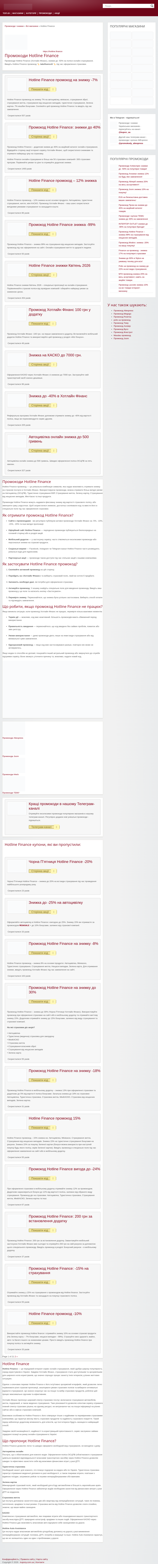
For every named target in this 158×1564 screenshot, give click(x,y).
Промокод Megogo (122, 314)
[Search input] (127, 6)
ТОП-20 (6, 13)
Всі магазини (32, 26)
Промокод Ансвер (122, 326)
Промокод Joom (121, 338)
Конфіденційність (10, 1559)
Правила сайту (27, 1559)
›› (17, 1356)
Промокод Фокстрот (123, 332)
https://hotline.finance (52, 51)
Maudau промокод (122, 335)
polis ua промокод (122, 320)
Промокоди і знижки (14, 26)
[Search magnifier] (152, 6)
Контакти (40, 1562)
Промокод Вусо (121, 329)
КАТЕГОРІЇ (31, 13)
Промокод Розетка (122, 317)
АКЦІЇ (57, 13)
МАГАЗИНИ (17, 13)
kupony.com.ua (27, 1562)
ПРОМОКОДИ (45, 13)
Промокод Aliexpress (123, 310)
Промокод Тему (121, 323)
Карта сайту (42, 1559)
